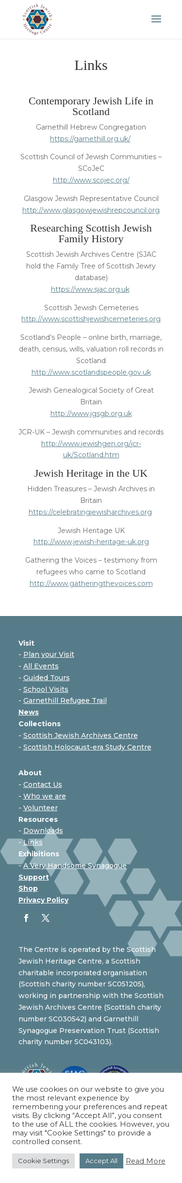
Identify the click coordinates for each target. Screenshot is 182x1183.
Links (33, 842)
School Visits (45, 689)
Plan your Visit (48, 654)
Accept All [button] (101, 1161)
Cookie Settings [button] (43, 1161)
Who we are (44, 796)
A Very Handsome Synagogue (75, 865)
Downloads (43, 830)
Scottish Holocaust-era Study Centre (87, 747)
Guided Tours (46, 677)
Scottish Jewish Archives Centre (80, 735)
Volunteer (40, 807)
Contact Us (42, 784)
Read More (145, 1161)
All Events (41, 666)
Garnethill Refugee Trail (65, 700)
